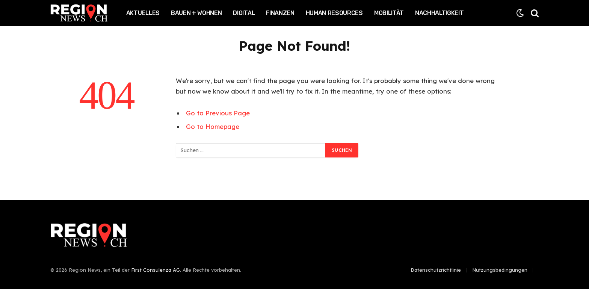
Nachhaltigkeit (439, 13)
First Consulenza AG (155, 270)
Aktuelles (143, 13)
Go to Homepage (212, 126)
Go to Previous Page (218, 113)
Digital (244, 13)
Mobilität (389, 13)
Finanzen (280, 13)
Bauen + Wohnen (196, 13)
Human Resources (334, 13)
